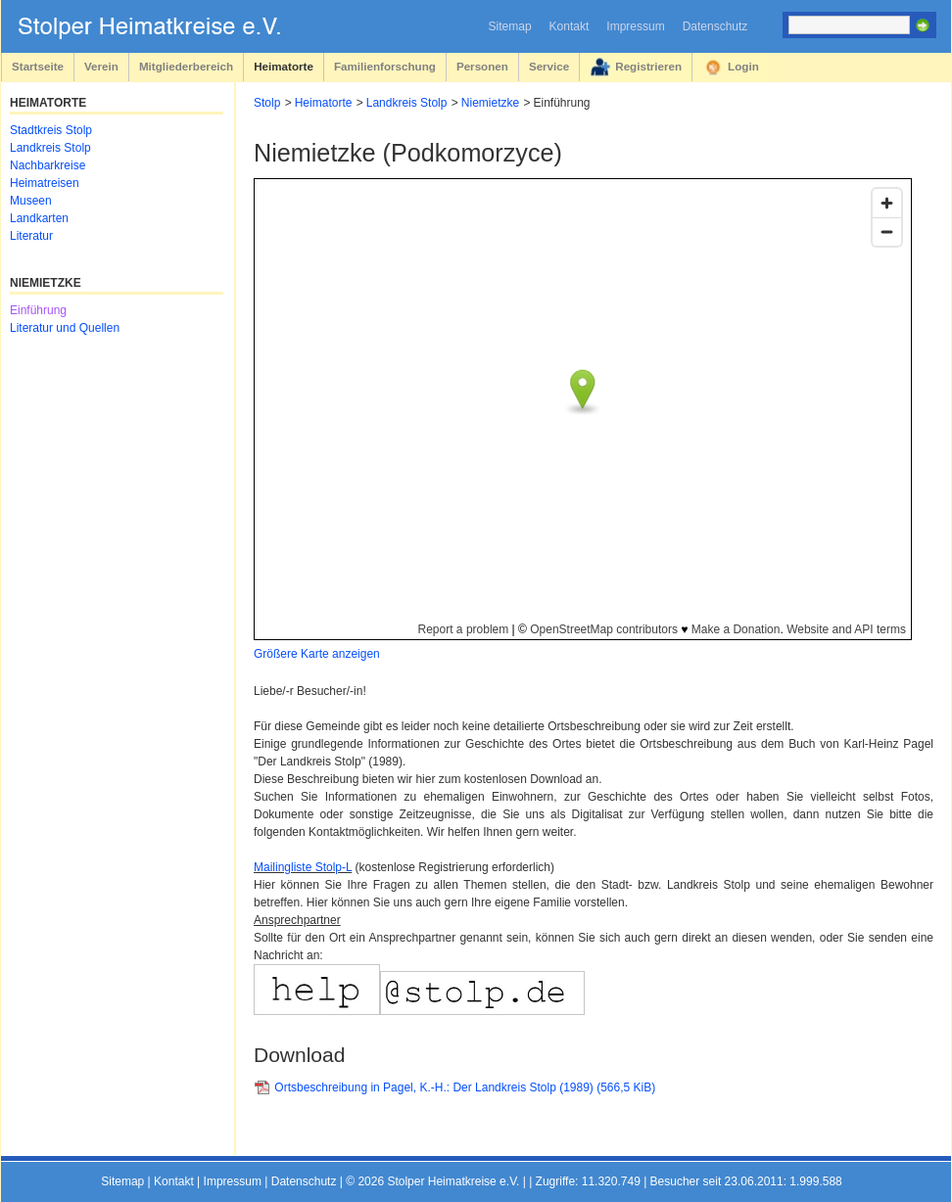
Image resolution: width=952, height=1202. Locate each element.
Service (549, 66)
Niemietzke (490, 103)
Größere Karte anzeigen (317, 654)
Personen (482, 66)
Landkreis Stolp (407, 103)
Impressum (635, 26)
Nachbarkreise (47, 165)
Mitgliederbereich (186, 66)
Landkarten (39, 218)
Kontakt (569, 26)
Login (743, 66)
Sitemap (510, 26)
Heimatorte (283, 66)
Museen (31, 201)
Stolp (267, 103)
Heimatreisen (44, 183)
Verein (101, 66)
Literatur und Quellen (64, 328)
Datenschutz (715, 26)
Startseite (38, 66)
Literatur (31, 236)
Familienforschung (385, 66)
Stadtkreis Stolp (51, 130)
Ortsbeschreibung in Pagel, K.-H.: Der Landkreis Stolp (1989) (464, 1087)
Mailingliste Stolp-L (303, 867)
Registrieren (648, 66)
